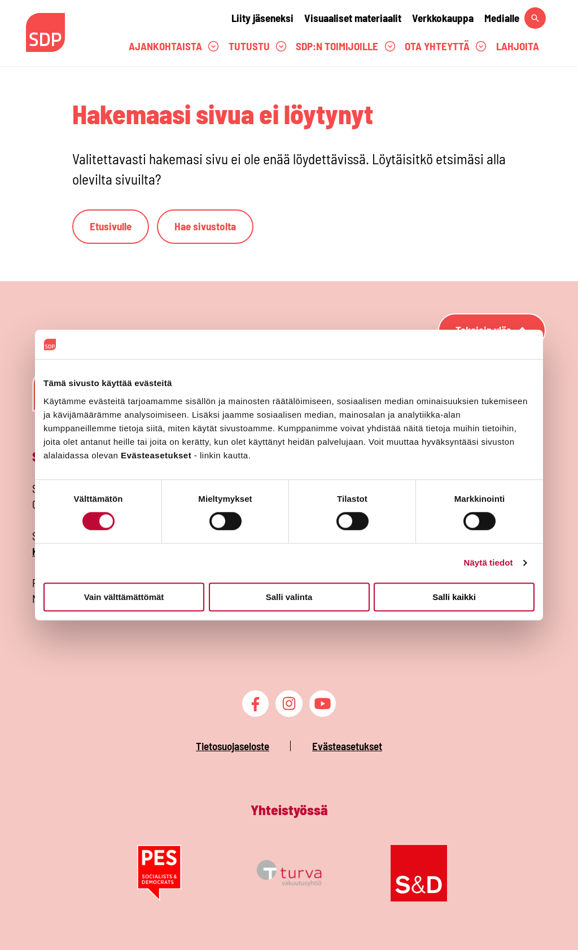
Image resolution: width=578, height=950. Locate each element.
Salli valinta (289, 597)
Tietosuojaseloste (232, 745)
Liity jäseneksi (262, 17)
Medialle (501, 17)
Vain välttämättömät (124, 597)
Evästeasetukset (347, 745)
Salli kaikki (454, 597)
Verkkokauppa (443, 17)
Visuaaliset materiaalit (352, 17)
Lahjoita (517, 46)
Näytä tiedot (488, 563)
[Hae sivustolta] (535, 18)
